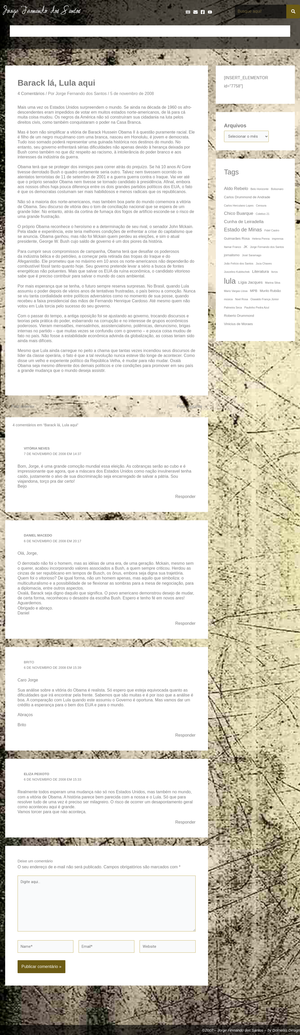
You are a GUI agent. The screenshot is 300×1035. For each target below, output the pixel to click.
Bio (52, 31)
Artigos (36, 31)
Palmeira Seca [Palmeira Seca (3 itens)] (233, 308)
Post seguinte (190, 407)
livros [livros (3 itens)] (274, 272)
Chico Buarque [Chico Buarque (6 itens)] (238, 214)
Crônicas (89, 31)
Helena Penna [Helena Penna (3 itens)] (261, 239)
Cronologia (114, 31)
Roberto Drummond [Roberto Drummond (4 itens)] (239, 316)
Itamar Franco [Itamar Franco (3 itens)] (232, 247)
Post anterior (21, 407)
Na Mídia (239, 31)
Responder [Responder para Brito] (184, 737)
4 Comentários (32, 93)
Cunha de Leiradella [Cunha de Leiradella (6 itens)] (244, 222)
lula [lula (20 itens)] (230, 281)
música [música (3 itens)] (228, 300)
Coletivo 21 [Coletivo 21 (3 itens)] (262, 214)
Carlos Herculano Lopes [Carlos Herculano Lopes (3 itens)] (238, 206)
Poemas (261, 31)
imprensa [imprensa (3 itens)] (277, 239)
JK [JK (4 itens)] (245, 247)
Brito (29, 664)
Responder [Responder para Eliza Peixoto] (184, 825)
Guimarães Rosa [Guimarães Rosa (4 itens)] (237, 239)
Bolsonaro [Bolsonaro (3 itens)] (277, 189)
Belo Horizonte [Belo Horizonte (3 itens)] (259, 189)
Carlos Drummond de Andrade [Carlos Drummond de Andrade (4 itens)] (247, 198)
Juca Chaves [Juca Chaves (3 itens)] (264, 264)
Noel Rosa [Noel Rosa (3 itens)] (241, 300)
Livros (219, 31)
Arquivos (235, 125)
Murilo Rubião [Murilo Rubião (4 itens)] (270, 291)
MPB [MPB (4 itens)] (253, 291)
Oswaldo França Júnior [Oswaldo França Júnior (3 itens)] (264, 300)
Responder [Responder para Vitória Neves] (184, 497)
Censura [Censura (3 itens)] (261, 206)
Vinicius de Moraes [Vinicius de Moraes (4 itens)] (238, 325)
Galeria (200, 31)
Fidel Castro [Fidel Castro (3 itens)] (271, 231)
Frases (181, 31)
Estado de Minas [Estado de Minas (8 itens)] (243, 230)
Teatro (281, 31)
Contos (69, 31)
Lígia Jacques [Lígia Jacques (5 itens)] (250, 283)
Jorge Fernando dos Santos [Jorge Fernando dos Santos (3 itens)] (267, 247)
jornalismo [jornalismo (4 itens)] (232, 256)
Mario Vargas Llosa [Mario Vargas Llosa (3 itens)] (236, 291)
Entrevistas (158, 31)
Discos (136, 31)
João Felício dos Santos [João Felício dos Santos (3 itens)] (238, 264)
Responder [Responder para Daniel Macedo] (184, 625)
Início (18, 31)
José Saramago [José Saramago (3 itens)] (251, 256)
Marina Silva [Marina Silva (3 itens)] (272, 283)
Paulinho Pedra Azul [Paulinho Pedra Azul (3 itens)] (256, 308)
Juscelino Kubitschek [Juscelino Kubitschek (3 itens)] (237, 272)
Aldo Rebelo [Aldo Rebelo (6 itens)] (236, 189)
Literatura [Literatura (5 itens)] (260, 272)
